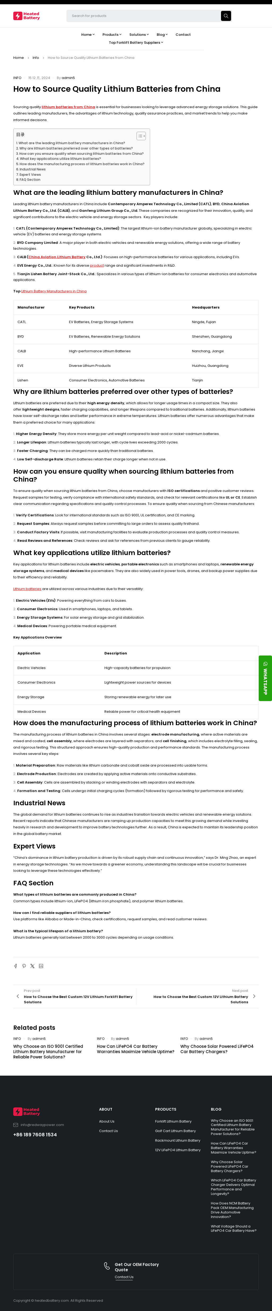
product (97, 265)
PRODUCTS (165, 1109)
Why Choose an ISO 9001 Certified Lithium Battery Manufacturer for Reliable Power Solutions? (48, 1052)
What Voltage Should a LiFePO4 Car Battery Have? (234, 1228)
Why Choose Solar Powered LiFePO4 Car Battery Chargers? (217, 1049)
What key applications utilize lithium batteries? (60, 158)
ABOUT (105, 1109)
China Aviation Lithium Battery (57, 256)
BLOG (216, 1109)
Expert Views (30, 174)
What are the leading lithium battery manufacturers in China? (72, 143)
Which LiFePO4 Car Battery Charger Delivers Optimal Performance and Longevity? (233, 1187)
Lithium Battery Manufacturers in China (54, 291)
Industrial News (33, 169)
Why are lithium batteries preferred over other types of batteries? (76, 148)
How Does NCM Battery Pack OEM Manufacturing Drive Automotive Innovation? (232, 1210)
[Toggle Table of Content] (138, 135)
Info (36, 57)
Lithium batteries (27, 588)
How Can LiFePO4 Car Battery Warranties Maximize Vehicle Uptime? (135, 1049)
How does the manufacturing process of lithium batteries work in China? (82, 164)
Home (18, 57)
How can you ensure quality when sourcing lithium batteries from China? (81, 153)
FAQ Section (30, 179)
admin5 (68, 77)
